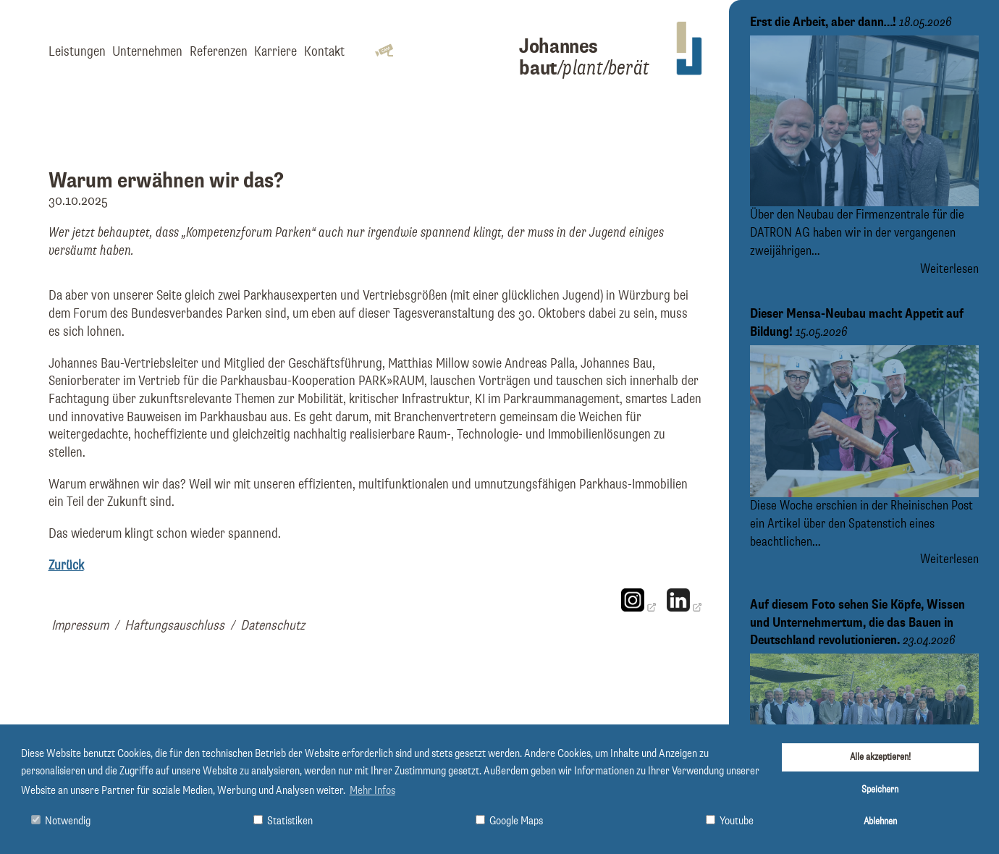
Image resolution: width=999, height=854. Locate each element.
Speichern (879, 790)
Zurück (66, 565)
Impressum (80, 626)
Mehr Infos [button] (372, 791)
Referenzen (219, 52)
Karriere (275, 52)
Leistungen (77, 52)
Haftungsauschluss (174, 626)
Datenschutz (272, 626)
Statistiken (283, 821)
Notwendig (60, 821)
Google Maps (509, 821)
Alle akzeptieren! (880, 757)
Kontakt (324, 52)
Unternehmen (147, 52)
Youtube (730, 821)
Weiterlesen (949, 269)
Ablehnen (880, 821)
